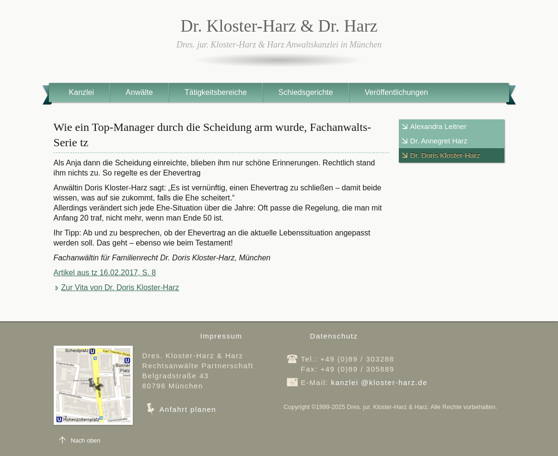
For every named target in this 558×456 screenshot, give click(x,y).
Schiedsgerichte (306, 92)
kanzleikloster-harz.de (379, 382)
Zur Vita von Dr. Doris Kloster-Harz (120, 287)
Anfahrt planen (188, 409)
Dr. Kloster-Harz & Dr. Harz (278, 25)
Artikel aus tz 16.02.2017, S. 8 (105, 273)
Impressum (221, 336)
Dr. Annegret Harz (438, 141)
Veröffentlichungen (396, 92)
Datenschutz (334, 336)
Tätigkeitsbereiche (216, 92)
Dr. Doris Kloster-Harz (445, 155)
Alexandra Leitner (438, 126)
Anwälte (139, 92)
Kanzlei (81, 92)
